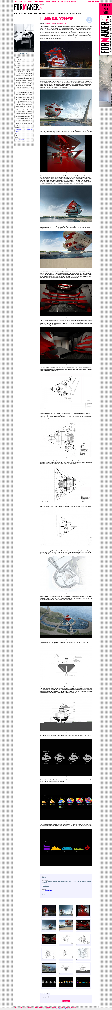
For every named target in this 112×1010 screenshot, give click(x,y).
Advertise (30, 1)
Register (91, 1)
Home (15, 13)
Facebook (53, 1)
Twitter (48, 1)
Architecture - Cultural (50, 23)
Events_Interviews (39, 13)
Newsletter (42, 1)
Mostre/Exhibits (51, 13)
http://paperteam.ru (20, 139)
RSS (58, 1)
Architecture (22, 13)
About (15, 1)
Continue (68, 1009)
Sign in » (66, 1001)
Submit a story (22, 1)
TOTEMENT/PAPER (24, 54)
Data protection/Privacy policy (68, 1)
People (80, 13)
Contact (36, 1)
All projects (73, 13)
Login (97, 1)
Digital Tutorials (63, 13)
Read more (59, 1009)
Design (30, 13)
